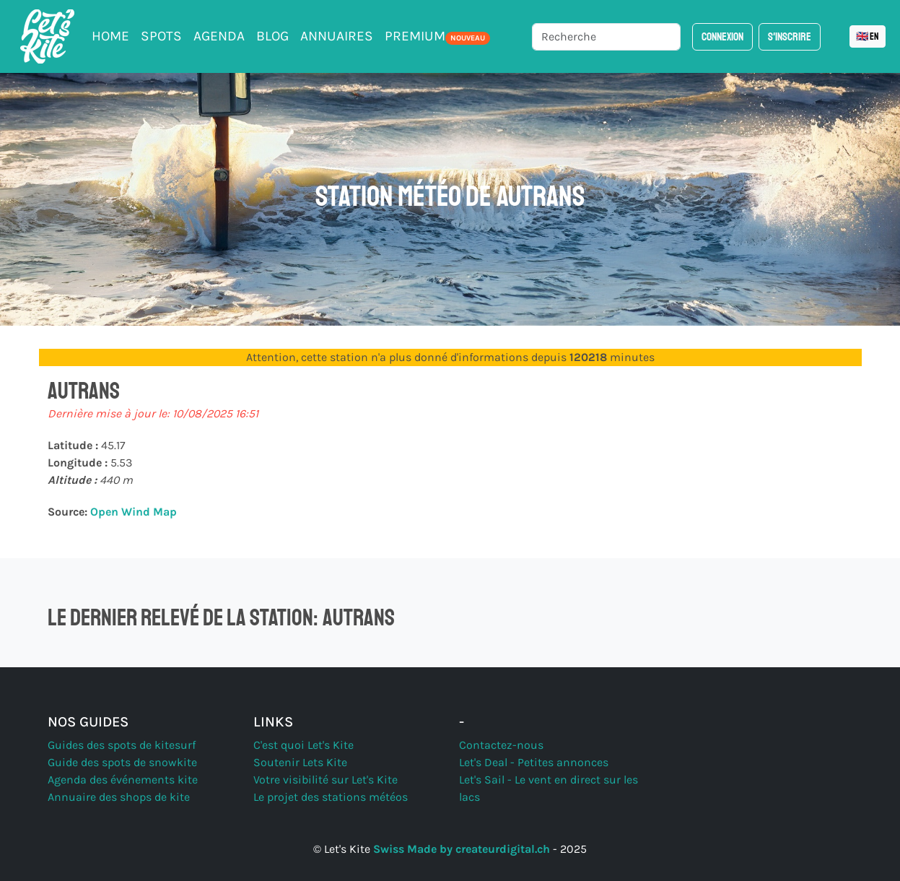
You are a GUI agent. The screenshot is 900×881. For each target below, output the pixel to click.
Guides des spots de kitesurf (122, 745)
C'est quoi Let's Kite (303, 745)
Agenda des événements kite (123, 779)
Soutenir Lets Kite (300, 762)
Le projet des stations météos (330, 797)
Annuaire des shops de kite (119, 797)
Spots (161, 35)
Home (110, 35)
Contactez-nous (501, 745)
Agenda (219, 35)
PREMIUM (437, 36)
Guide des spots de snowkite (122, 762)
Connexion (722, 37)
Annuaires (336, 35)
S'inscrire (789, 37)
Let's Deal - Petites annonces (533, 762)
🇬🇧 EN (867, 36)
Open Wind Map (133, 511)
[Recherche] (606, 37)
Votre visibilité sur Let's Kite (325, 779)
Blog (272, 35)
